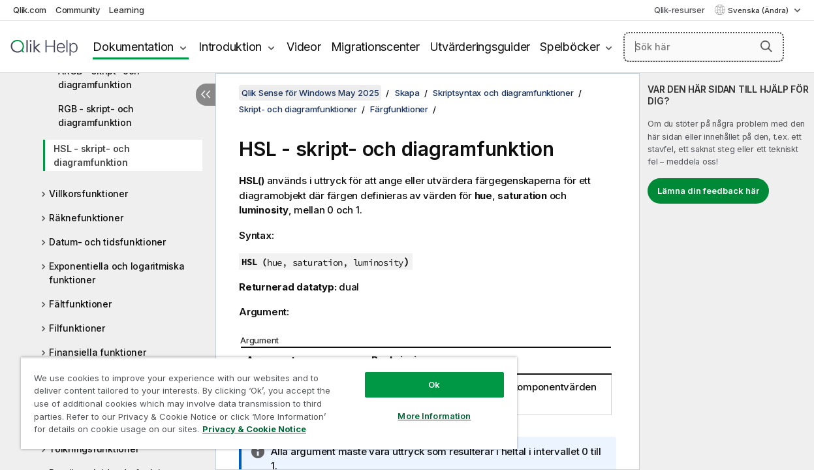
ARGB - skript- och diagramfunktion (99, 77)
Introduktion (230, 47)
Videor (304, 47)
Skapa (407, 92)
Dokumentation (133, 47)
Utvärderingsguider (480, 47)
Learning (126, 10)
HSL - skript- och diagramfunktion (92, 155)
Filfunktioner (77, 328)
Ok (414, 374)
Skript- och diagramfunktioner (298, 109)
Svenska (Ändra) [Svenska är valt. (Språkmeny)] (759, 10)
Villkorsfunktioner (88, 193)
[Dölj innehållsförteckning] (205, 95)
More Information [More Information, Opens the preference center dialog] (413, 406)
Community (78, 10)
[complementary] (727, 271)
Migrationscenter (375, 47)
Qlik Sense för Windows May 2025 (310, 92)
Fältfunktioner (80, 303)
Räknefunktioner (86, 217)
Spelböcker (570, 47)
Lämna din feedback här (708, 190)
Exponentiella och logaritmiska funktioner (117, 272)
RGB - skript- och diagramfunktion (96, 115)
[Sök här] (704, 47)
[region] (257, 398)
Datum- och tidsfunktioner (107, 241)
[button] (766, 46)
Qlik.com (29, 10)
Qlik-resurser (679, 10)
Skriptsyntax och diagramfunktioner (503, 92)
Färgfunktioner (399, 109)
